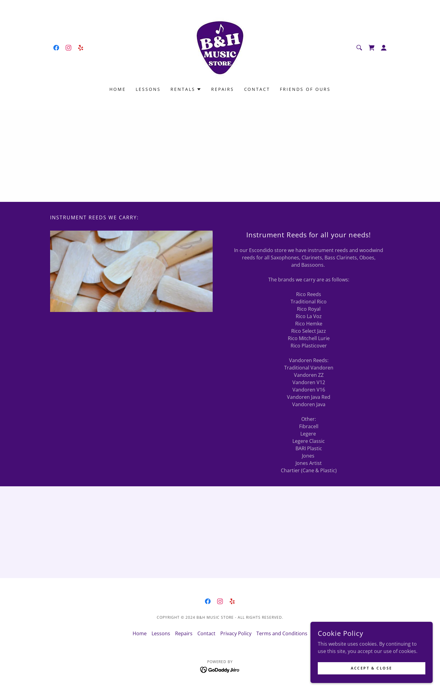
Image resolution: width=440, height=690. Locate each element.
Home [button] (140, 633)
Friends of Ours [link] (305, 89)
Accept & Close (371, 668)
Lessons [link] (148, 89)
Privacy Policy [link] (235, 633)
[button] (384, 48)
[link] (56, 48)
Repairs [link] (222, 89)
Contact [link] (257, 89)
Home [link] (117, 89)
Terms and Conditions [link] (281, 633)
